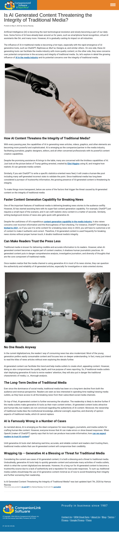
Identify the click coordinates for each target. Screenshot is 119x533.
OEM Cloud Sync (81, 517)
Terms (111, 517)
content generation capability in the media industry (68, 221)
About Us (95, 517)
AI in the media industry (26, 57)
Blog (104, 517)
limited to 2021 (11, 228)
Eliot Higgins (73, 163)
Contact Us (67, 517)
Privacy (65, 520)
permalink (57, 487)
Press (88, 520)
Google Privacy (77, 520)
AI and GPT (26, 487)
